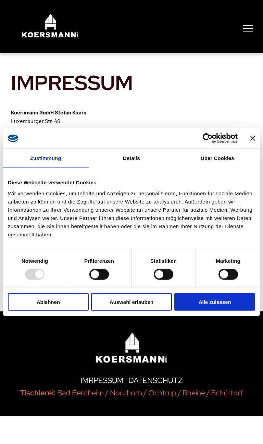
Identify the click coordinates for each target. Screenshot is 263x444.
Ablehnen (48, 302)
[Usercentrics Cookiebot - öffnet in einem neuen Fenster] (208, 138)
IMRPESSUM (102, 380)
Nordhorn (126, 393)
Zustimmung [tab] (45, 158)
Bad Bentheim (80, 393)
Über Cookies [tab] (217, 158)
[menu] (248, 28)
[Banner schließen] (252, 138)
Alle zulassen (215, 302)
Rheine (194, 393)
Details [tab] (131, 158)
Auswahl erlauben (131, 302)
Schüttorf (227, 393)
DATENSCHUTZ (155, 380)
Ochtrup (162, 393)
